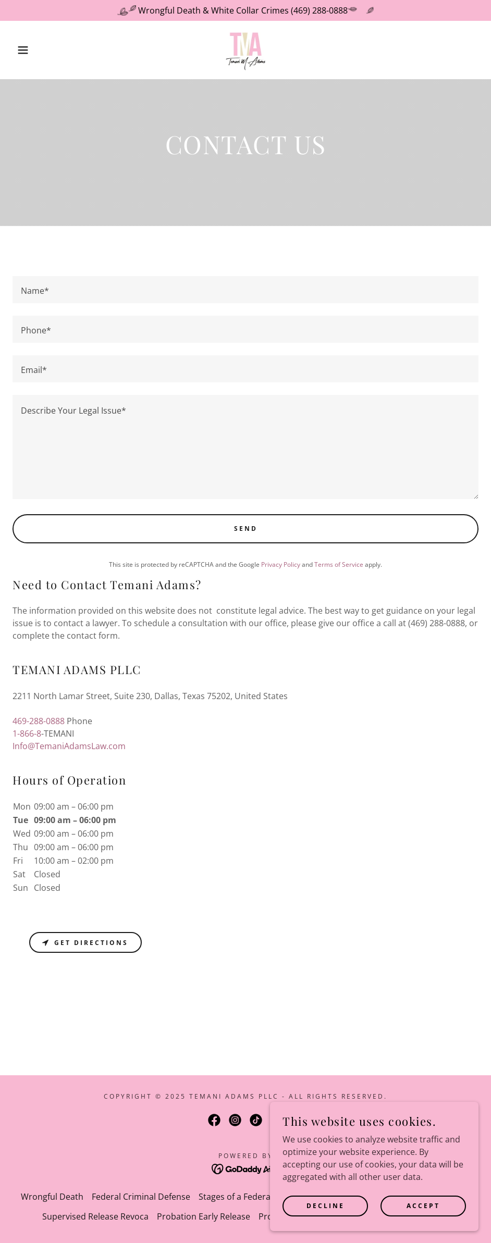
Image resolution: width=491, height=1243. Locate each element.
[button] (24, 50)
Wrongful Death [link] (52, 1196)
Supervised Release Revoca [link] (95, 1216)
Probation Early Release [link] (203, 1216)
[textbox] (245, 289)
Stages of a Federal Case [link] (246, 1196)
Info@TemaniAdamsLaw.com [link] (69, 746)
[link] (245, 50)
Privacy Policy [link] (280, 564)
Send (245, 528)
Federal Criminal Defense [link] (141, 1196)
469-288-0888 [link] (39, 721)
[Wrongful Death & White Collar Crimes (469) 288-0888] (245, 10)
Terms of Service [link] (338, 564)
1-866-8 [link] (27, 733)
